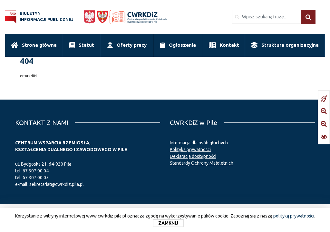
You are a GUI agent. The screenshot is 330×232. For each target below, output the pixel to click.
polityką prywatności (293, 215)
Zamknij (168, 223)
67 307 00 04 (36, 170)
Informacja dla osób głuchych (199, 142)
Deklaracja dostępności (193, 156)
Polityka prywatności (190, 149)
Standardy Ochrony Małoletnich (201, 163)
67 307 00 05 (36, 177)
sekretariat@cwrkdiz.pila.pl (56, 184)
